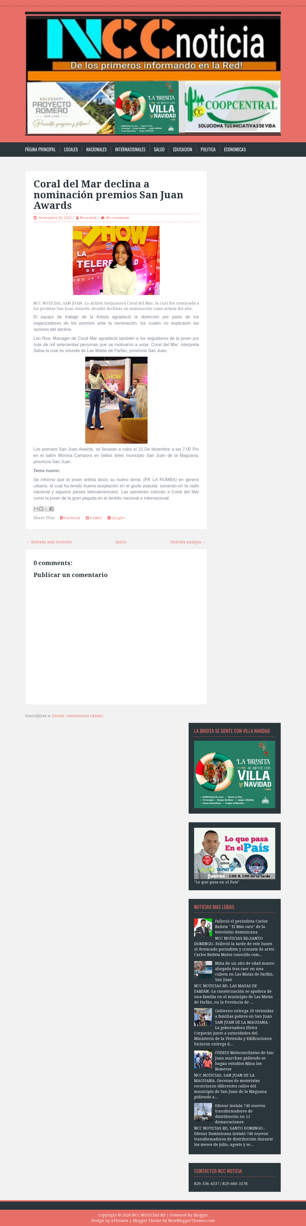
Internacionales (130, 149)
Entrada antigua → (188, 542)
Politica (208, 149)
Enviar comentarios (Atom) (77, 716)
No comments (117, 218)
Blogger (201, 1215)
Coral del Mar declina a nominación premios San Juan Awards (108, 194)
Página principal (40, 149)
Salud (159, 149)
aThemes (119, 1220)
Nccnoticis (87, 218)
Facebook (70, 518)
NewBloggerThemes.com (191, 1220)
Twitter (94, 518)
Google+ (116, 518)
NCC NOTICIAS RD (149, 1215)
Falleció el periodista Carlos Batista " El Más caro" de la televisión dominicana (241, 926)
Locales (71, 149)
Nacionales (96, 149)
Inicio (121, 542)
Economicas (235, 149)
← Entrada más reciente (49, 542)
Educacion (182, 149)
